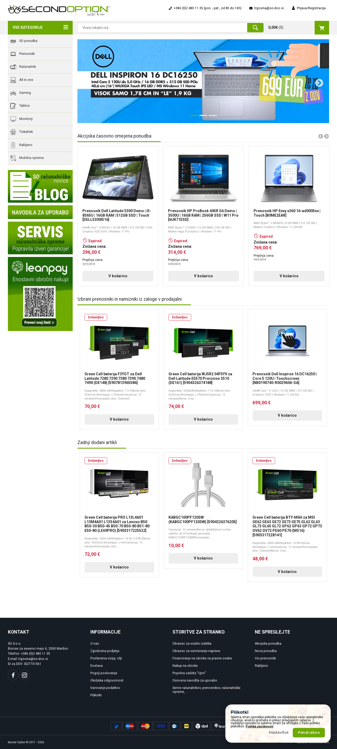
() (298, 28)
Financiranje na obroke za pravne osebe (202, 658)
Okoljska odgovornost (106, 680)
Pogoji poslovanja (103, 673)
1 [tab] (192, 117)
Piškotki (96, 695)
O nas (94, 643)
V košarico (117, 276)
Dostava (96, 666)
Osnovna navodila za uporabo (194, 680)
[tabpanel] (203, 81)
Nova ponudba (266, 651)
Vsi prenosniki (265, 658)
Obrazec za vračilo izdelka (191, 643)
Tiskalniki (21, 132)
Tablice (20, 106)
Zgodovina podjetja (104, 651)
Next (317, 81)
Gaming (20, 93)
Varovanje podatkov (105, 688)
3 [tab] (211, 117)
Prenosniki (22, 54)
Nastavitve (279, 732)
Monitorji (21, 119)
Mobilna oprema (27, 158)
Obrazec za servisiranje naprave (196, 651)
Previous (84, 81)
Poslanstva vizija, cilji (106, 658)
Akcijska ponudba (268, 643)
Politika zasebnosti (259, 726)
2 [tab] (202, 117)
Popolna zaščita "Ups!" (189, 673)
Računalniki (23, 67)
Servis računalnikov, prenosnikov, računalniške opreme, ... (206, 690)
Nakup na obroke (185, 666)
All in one (21, 80)
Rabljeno (21, 145)
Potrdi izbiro (309, 733)
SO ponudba (23, 41)
